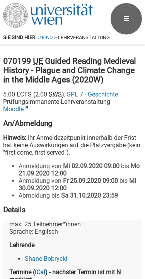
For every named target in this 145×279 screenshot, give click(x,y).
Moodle (13, 109)
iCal (40, 272)
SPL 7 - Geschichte (92, 94)
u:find (45, 37)
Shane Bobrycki (46, 258)
